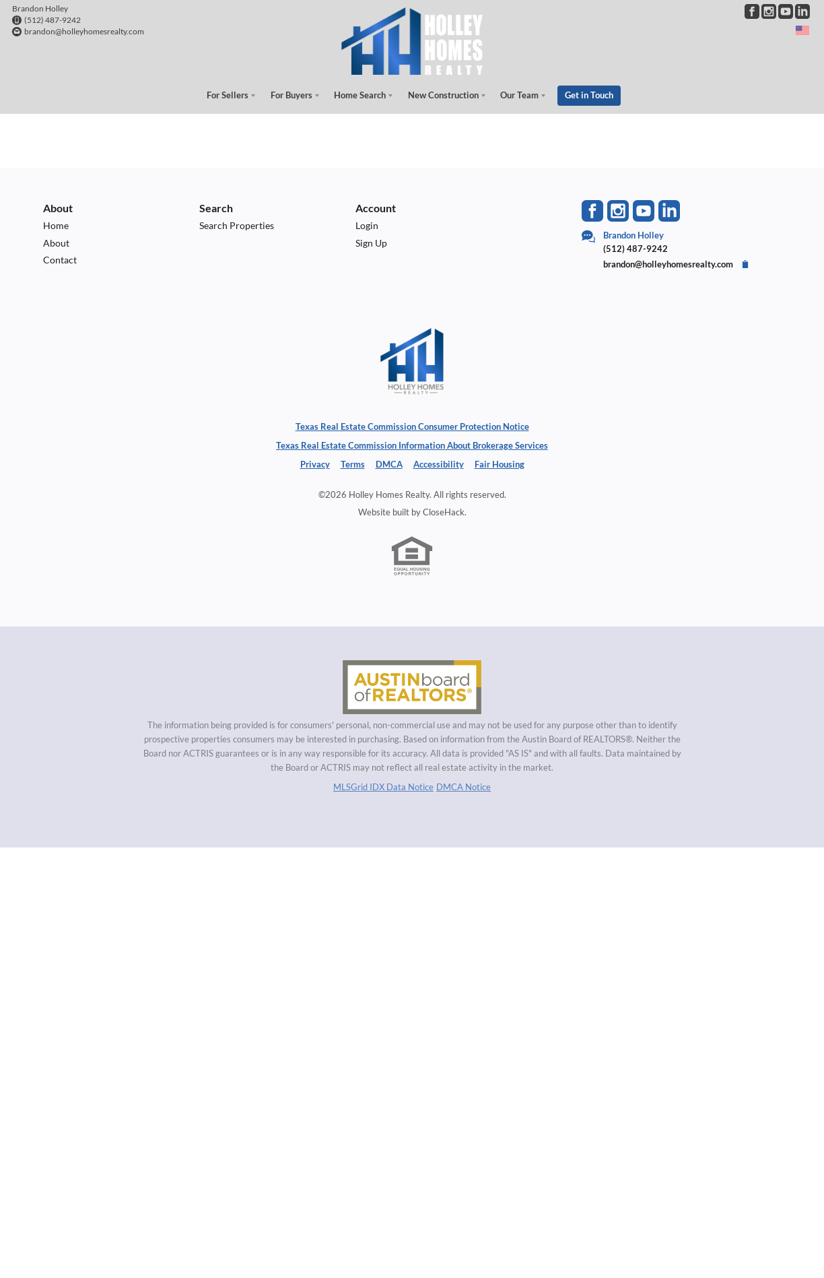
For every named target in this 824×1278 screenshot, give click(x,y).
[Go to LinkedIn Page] (802, 11)
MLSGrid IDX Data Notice (383, 786)
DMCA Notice (463, 786)
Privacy (315, 464)
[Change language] (802, 30)
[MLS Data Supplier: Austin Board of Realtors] (411, 687)
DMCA (389, 464)
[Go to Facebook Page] (752, 11)
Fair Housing (499, 464)
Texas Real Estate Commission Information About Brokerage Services (412, 445)
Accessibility (438, 464)
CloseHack (444, 511)
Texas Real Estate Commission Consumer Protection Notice (412, 426)
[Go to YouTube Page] (785, 11)
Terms (353, 464)
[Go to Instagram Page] (768, 11)
